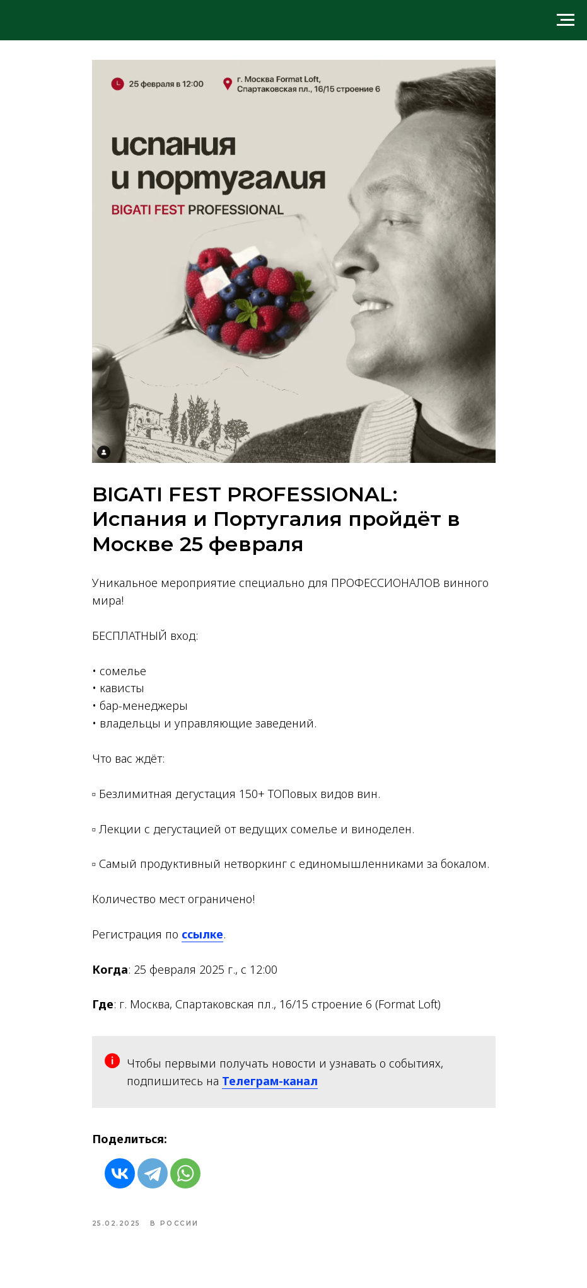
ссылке (202, 934)
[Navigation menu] (565, 20)
